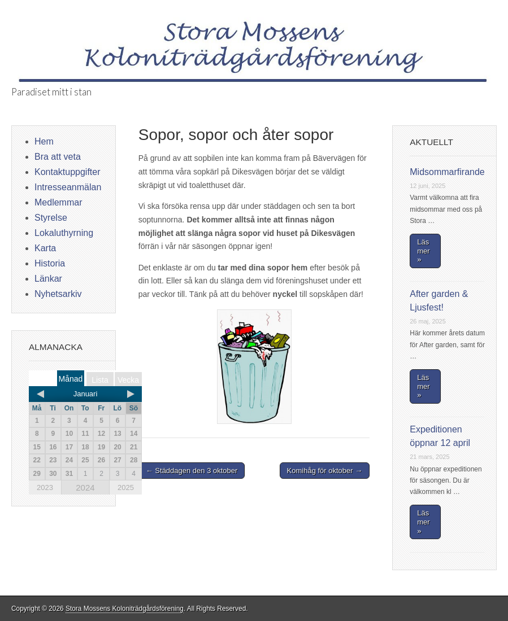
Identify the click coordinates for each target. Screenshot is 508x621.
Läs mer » (423, 251)
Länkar (48, 278)
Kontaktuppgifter (67, 172)
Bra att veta (57, 156)
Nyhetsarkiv (58, 294)
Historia (49, 263)
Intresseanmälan (67, 187)
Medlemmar (58, 202)
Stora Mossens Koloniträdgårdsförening (125, 609)
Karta (45, 248)
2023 (45, 487)
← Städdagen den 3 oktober (192, 470)
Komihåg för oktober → (325, 470)
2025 (126, 487)
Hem (44, 141)
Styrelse (50, 217)
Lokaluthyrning (63, 233)
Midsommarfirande (447, 172)
